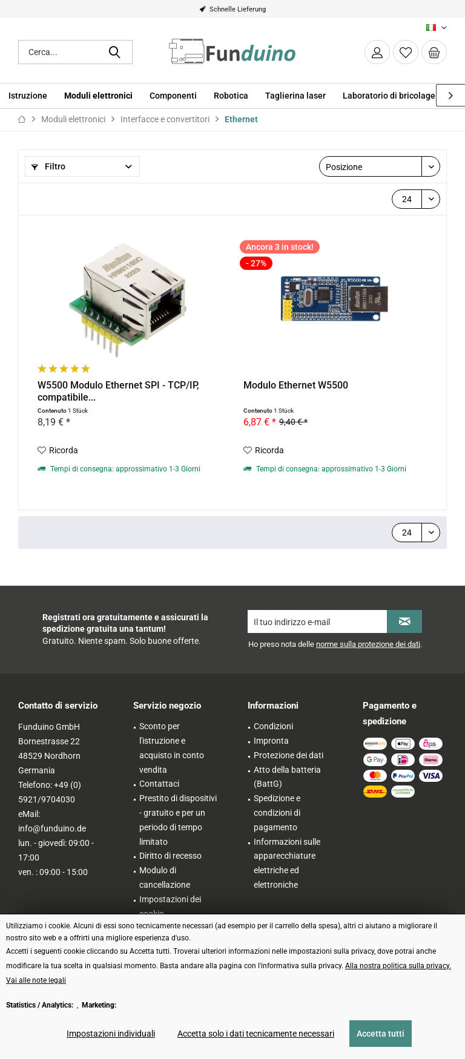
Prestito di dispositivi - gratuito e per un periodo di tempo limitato (178, 819)
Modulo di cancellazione (164, 877)
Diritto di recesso (170, 856)
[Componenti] (173, 96)
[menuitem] (434, 52)
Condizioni (273, 726)
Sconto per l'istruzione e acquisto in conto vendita (171, 747)
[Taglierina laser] (295, 96)
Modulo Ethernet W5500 (295, 385)
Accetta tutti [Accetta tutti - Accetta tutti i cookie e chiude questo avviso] (380, 1033)
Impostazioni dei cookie (170, 906)
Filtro (48, 166)
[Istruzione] (28, 96)
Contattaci (159, 784)
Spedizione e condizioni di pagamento (277, 812)
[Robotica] (231, 96)
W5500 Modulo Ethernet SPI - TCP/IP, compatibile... (118, 391)
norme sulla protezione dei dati (368, 644)
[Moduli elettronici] (98, 96)
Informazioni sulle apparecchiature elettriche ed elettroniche (287, 863)
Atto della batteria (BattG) (287, 777)
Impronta (271, 741)
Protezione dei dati (288, 755)
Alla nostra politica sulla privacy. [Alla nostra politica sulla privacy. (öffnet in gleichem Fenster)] (398, 966)
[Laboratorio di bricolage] (389, 96)
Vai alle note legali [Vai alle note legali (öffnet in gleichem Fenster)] (36, 980)
